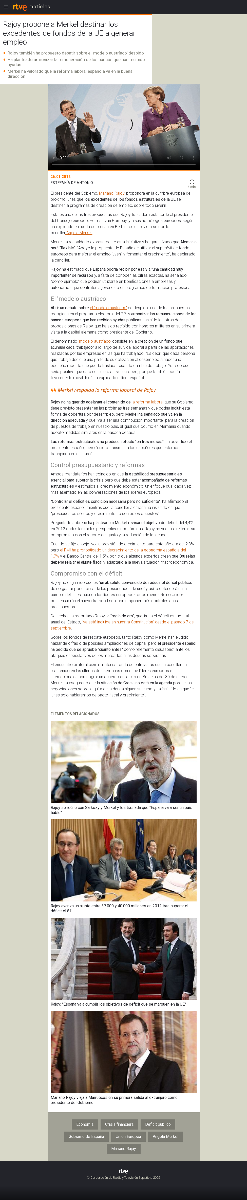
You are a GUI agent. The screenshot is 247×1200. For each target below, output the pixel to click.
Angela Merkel (165, 1136)
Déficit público (158, 1124)
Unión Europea (128, 1136)
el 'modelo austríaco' (108, 307)
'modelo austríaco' (94, 341)
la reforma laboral (147, 402)
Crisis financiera (119, 1124)
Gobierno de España (86, 1136)
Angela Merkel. (78, 232)
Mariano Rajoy (111, 193)
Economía (84, 1124)
